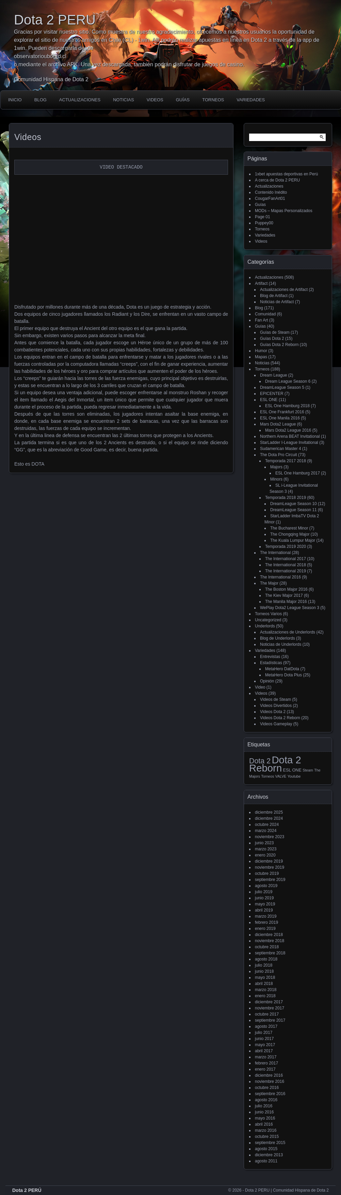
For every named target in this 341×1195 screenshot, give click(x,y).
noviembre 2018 (269, 940)
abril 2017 (264, 1051)
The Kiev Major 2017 (284, 595)
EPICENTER (271, 393)
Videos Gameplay (276, 724)
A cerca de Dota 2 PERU (277, 180)
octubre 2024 (267, 824)
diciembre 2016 (269, 1075)
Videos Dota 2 (273, 711)
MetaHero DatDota (282, 668)
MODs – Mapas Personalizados (283, 210)
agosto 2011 (266, 1161)
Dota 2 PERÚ (27, 1190)
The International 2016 (280, 577)
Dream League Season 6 (287, 381)
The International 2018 (285, 564)
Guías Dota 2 (272, 338)
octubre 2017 (267, 1014)
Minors (276, 479)
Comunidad (265, 314)
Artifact (261, 283)
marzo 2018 (265, 989)
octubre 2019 (267, 873)
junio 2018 (264, 971)
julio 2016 (263, 1106)
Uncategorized (268, 620)
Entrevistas (270, 656)
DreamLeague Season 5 (282, 387)
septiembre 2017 (270, 1020)
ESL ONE (269, 399)
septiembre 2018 (270, 953)
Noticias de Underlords (280, 644)
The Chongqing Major (289, 534)
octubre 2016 (267, 1087)
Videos (155, 99)
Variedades (251, 99)
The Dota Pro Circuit (278, 454)
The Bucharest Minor (289, 528)
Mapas (261, 356)
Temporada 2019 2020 (285, 546)
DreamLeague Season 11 (293, 509)
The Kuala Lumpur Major (292, 540)
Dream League (273, 375)
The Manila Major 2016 (286, 601)
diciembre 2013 (269, 1155)
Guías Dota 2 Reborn (279, 344)
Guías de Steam (275, 332)
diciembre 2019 (269, 861)
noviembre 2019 (269, 867)
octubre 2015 (267, 1136)
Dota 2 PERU (55, 19)
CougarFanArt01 (270, 198)
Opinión (267, 681)
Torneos (213, 99)
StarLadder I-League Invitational (289, 442)
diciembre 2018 (269, 934)
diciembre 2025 (269, 812)
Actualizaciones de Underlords (287, 632)
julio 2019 (263, 891)
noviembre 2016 (269, 1081)
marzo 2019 (265, 916)
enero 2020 (265, 855)
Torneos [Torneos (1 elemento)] (267, 776)
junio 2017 (264, 1038)
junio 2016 (264, 1112)
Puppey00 (264, 223)
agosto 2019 (266, 885)
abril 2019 (264, 910)
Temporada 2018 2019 (285, 497)
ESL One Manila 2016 (280, 418)
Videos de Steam (275, 699)
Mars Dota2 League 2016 (288, 430)
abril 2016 (264, 1124)
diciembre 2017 (269, 1002)
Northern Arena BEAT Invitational (290, 436)
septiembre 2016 (270, 1093)
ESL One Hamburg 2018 (287, 405)
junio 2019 (264, 898)
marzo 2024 (265, 830)
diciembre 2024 (269, 818)
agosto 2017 (266, 1026)
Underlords (265, 626)
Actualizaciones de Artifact (284, 289)
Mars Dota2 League (278, 424)
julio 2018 (263, 965)
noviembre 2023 (269, 836)
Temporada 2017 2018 (285, 460)
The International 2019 (285, 571)
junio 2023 (264, 843)
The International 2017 (285, 558)
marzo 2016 (265, 1130)
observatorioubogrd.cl (40, 56)
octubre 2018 (267, 947)
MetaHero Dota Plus (283, 675)
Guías (183, 99)
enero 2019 (265, 928)
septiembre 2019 (270, 879)
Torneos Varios (268, 613)
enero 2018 (265, 995)
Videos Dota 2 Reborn (280, 717)
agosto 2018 (266, 959)
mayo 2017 (265, 1044)
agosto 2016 (266, 1099)
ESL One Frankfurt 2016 (282, 412)
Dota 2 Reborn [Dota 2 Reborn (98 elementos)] (275, 764)
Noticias (123, 99)
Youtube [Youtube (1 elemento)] (294, 776)
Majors (276, 467)
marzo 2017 (265, 1057)
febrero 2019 (266, 922)
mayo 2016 (265, 1118)
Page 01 (262, 216)
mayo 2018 (265, 977)
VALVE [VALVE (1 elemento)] (281, 776)
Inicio (15, 99)
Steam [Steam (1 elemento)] (308, 770)
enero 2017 (265, 1069)
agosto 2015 (266, 1148)
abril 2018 (264, 983)
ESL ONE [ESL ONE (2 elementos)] (292, 770)
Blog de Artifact (274, 295)
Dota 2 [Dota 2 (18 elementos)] (260, 761)
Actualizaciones (79, 99)
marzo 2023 (265, 849)
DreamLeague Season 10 (293, 503)
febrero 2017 (266, 1063)
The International (275, 552)
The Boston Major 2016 (286, 589)
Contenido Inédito (271, 192)
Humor (261, 350)
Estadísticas (271, 662)
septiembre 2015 (270, 1142)
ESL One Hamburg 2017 (297, 473)
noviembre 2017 (269, 1008)
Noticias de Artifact (277, 301)
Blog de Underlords (277, 638)
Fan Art (261, 320)
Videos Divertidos (276, 705)
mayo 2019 (265, 904)
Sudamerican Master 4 (280, 448)
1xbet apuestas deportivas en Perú (286, 174)
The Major (269, 583)
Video (260, 687)
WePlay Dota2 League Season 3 (289, 607)
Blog (40, 99)
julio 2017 (263, 1032)
